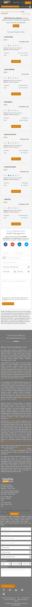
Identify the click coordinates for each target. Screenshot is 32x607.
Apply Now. (14, 514)
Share (24, 14)
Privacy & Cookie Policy (9, 599)
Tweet (28, 14)
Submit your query (8, 304)
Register (28, 3)
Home (2, 12)
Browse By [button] (16, 2)
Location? (4, 561)
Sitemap (16, 601)
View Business (16, 61)
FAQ (19, 598)
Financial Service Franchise (12, 12)
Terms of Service (26, 598)
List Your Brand (24, 6)
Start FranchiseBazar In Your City (10, 6)
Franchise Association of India (9, 598)
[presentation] (13, 292)
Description (4, 567)
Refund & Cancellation (22, 599)
